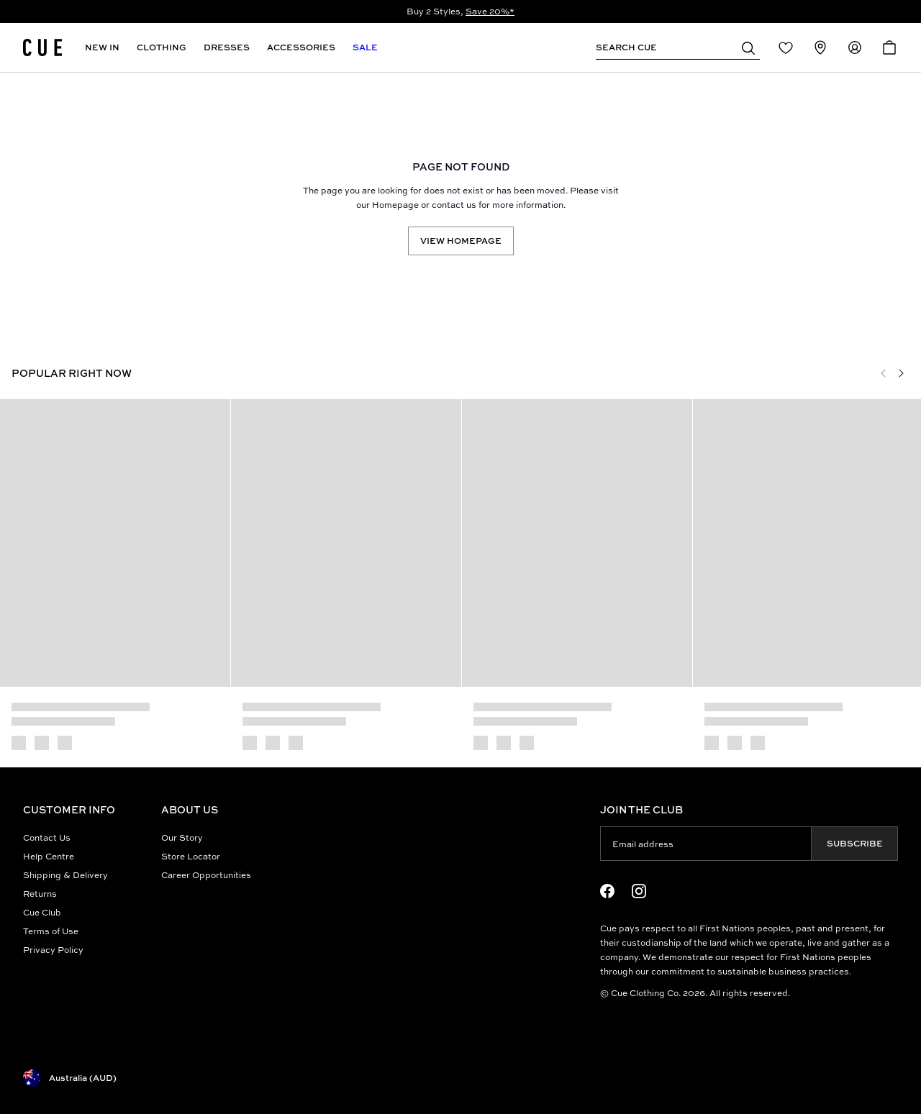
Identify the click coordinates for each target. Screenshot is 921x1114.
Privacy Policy (53, 950)
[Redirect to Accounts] (854, 47)
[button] (748, 47)
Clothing (161, 47)
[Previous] (883, 373)
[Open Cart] (889, 47)
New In (102, 47)
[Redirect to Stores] (820, 47)
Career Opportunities (206, 875)
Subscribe (855, 843)
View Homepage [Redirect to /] (461, 240)
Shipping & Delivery (65, 875)
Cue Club (42, 912)
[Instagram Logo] (639, 891)
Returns (40, 893)
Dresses (227, 47)
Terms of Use (50, 931)
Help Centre (48, 856)
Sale (365, 47)
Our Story (182, 837)
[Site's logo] (42, 47)
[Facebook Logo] (607, 891)
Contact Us (47, 837)
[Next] (900, 373)
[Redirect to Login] (785, 47)
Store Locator (190, 856)
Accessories (301, 47)
